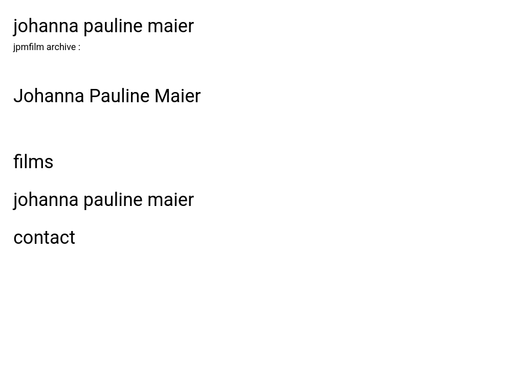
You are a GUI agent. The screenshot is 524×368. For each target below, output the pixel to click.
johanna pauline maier (103, 26)
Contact (44, 237)
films (33, 162)
